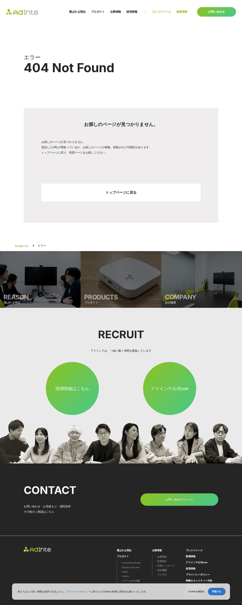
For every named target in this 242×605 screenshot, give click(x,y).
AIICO (125, 572)
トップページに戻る (121, 192)
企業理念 (162, 556)
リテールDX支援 (131, 581)
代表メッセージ (165, 565)
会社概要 (162, 570)
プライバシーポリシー (198, 574)
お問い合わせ (216, 11)
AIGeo (125, 576)
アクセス (162, 574)
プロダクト (98, 11)
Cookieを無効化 (196, 591)
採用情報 (131, 11)
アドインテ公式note (169, 388)
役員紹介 (162, 561)
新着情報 (181, 11)
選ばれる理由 (77, 11)
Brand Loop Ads (131, 567)
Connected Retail (131, 562)
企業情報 (115, 11)
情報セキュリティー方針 (199, 580)
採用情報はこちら (72, 388)
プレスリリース (161, 11)
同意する (216, 591)
